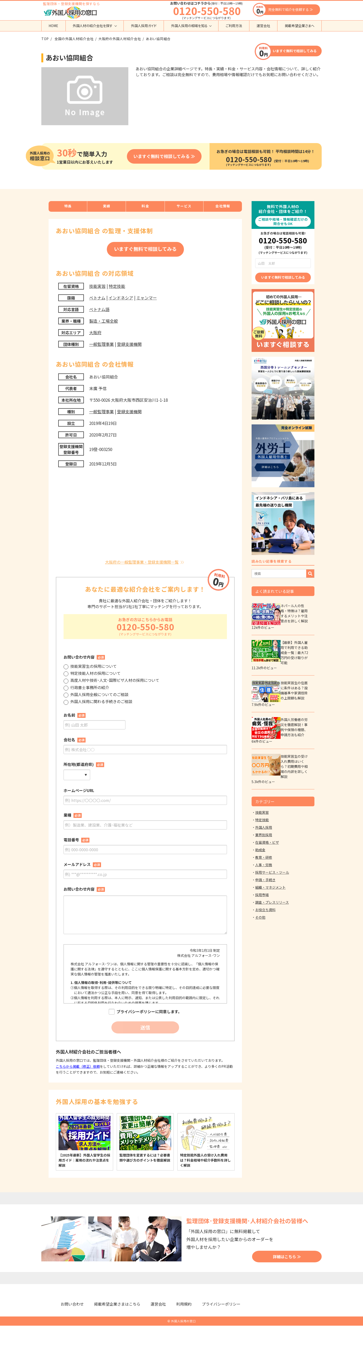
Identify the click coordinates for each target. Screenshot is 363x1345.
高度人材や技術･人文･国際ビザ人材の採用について (111, 680)
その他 (260, 917)
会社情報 (222, 206)
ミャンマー (146, 298)
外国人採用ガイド (144, 25)
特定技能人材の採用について (92, 673)
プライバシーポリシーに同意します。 (145, 1012)
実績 (106, 206)
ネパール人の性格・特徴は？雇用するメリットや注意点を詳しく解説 (294, 613)
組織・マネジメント (270, 887)
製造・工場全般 (103, 321)
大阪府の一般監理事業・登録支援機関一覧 (142, 562)
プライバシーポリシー (221, 1304)
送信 (145, 1027)
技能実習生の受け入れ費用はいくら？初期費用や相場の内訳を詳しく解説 (294, 766)
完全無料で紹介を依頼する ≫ (290, 9)
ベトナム (97, 298)
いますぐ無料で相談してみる (295, 50)
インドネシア (121, 298)
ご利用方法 (234, 25)
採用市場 (262, 894)
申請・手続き (265, 879)
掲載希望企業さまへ (299, 25)
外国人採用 (263, 827)
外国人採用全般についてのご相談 (96, 695)
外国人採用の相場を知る (189, 25)
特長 (68, 206)
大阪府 (95, 332)
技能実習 (97, 286)
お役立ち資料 (265, 909)
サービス (184, 206)
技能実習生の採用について (90, 666)
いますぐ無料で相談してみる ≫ (164, 156)
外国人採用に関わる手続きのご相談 (98, 702)
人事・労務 (263, 864)
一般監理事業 (101, 344)
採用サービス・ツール (272, 872)
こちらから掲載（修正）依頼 (78, 1066)
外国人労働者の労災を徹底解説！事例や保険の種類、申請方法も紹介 (294, 727)
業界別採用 (263, 834)
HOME (53, 25)
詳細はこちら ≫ (287, 1256)
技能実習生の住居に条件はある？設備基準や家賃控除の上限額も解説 (294, 690)
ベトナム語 (99, 309)
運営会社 (263, 25)
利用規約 (184, 1304)
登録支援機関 (129, 344)
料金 (145, 206)
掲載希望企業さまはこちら (117, 1304)
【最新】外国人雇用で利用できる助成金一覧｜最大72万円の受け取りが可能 (294, 652)
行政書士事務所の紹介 (86, 688)
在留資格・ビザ (267, 842)
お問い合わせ (72, 1304)
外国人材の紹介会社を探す (93, 25)
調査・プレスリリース (272, 902)
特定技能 (117, 286)
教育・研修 (263, 857)
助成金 (260, 849)
